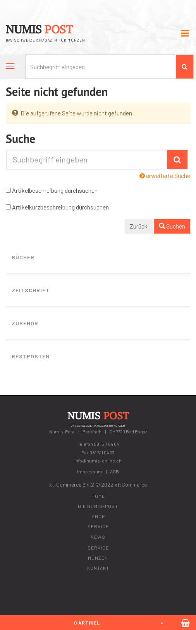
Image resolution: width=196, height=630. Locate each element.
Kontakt (98, 568)
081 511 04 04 (106, 444)
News (98, 536)
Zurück (139, 226)
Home (98, 496)
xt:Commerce (131, 484)
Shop (98, 516)
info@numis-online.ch (98, 460)
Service (98, 526)
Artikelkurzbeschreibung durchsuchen (60, 207)
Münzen (98, 557)
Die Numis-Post (98, 506)
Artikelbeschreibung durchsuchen (55, 190)
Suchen (172, 226)
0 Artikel (87, 622)
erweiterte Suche (164, 175)
